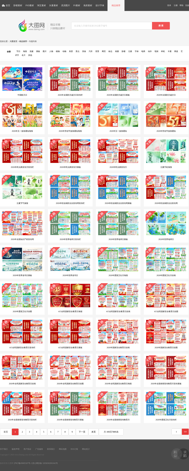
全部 (9, 52)
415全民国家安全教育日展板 (70, 334)
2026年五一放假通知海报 (22, 117)
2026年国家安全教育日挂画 (118, 334)
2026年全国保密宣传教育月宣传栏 (22, 406)
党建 (31, 51)
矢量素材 (53, 5)
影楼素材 (17, 5)
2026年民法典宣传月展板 (70, 153)
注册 (176, 5)
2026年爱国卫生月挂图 (22, 298)
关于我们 (4, 449)
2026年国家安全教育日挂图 (166, 334)
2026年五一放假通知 (118, 117)
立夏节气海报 (22, 189)
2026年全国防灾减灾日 (166, 81)
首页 (8, 5)
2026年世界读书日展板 (22, 261)
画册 (117, 51)
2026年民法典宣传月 (118, 153)
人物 (51, 51)
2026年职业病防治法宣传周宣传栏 (70, 189)
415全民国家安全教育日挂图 (166, 298)
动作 (150, 51)
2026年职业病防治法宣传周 (166, 189)
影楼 (123, 51)
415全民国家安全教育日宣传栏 (22, 334)
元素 (130, 51)
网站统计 (86, 449)
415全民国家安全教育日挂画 (118, 298)
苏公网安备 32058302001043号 (45, 463)
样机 (163, 51)
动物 (64, 51)
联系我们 (51, 449)
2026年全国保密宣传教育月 (118, 406)
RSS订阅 (74, 449)
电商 (143, 51)
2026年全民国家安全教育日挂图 (70, 370)
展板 (38, 51)
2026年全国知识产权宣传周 (22, 225)
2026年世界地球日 (166, 225)
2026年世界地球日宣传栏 (70, 225)
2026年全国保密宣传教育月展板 (70, 406)
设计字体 (99, 5)
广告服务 (39, 449)
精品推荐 (116, 5)
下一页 (82, 432)
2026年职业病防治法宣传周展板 (118, 189)
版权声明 (15, 449)
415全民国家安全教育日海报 (70, 298)
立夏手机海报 (166, 153)
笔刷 (156, 51)
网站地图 (63, 449)
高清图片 (65, 5)
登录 (169, 5)
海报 (25, 51)
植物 (58, 51)
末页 (93, 432)
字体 (137, 51)
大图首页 (13, 41)
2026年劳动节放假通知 (166, 117)
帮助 (181, 5)
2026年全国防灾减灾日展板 (118, 81)
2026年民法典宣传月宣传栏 (22, 153)
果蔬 (176, 51)
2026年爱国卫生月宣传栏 (166, 406)
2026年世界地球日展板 (118, 225)
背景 (97, 51)
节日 (18, 51)
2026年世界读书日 (70, 261)
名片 (23, 55)
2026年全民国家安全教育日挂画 (22, 370)
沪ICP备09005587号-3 (23, 463)
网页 (104, 51)
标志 (110, 51)
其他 (30, 55)
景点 (77, 51)
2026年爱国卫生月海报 (118, 261)
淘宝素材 (41, 5)
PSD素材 (29, 5)
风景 (71, 51)
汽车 (91, 51)
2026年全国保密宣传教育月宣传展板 (166, 370)
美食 (84, 51)
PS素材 (76, 5)
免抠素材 (87, 5)
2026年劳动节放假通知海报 (70, 117)
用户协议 (27, 449)
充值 (187, 5)
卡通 (169, 51)
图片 (45, 51)
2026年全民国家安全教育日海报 (118, 370)
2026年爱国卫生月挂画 (166, 261)
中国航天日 (22, 81)
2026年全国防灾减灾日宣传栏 (70, 81)
